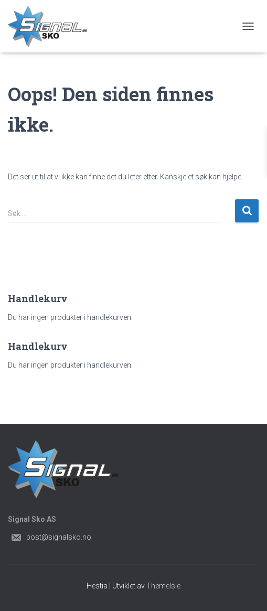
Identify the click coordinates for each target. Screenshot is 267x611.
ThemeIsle (163, 586)
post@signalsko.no (58, 537)
